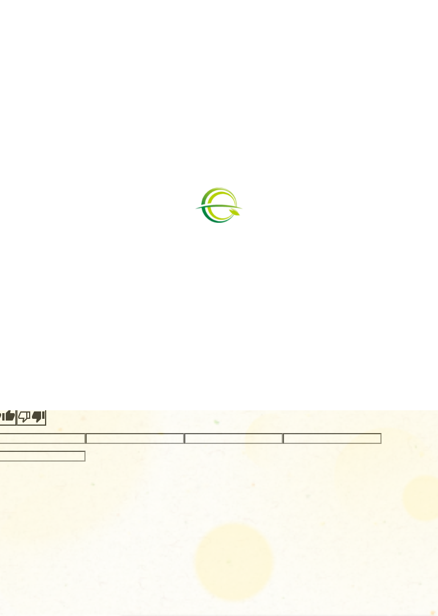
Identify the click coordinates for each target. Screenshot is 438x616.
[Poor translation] (31, 417)
